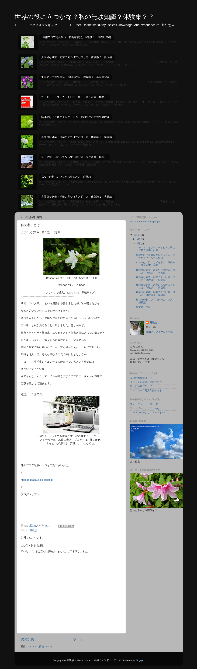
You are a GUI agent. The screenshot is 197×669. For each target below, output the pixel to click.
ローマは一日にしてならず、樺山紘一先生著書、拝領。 (74, 156)
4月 (139, 243)
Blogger (140, 660)
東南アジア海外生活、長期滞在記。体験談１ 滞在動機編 (77, 37)
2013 (137, 235)
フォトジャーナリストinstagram (147, 412)
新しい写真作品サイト (142, 386)
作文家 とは (143, 307)
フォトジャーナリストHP (144, 404)
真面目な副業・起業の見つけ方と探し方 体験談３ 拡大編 (76, 57)
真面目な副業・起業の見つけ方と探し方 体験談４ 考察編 (155, 271)
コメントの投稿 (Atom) (39, 646)
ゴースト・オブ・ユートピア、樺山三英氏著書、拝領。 (74, 97)
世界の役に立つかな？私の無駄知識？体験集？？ (84, 16)
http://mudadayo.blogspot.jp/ (37, 479)
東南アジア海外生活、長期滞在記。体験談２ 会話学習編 (75, 77)
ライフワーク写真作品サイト (146, 390)
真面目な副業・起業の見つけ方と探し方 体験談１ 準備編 (76, 136)
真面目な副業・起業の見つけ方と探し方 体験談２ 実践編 (76, 196)
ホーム (78, 639)
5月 (139, 239)
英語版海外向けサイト (142, 378)
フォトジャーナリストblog (144, 408)
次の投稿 (27, 639)
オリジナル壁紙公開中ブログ (146, 382)
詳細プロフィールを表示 (159, 331)
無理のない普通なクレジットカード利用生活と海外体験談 (75, 116)
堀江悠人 (34, 530)
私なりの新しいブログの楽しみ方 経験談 (66, 176)
